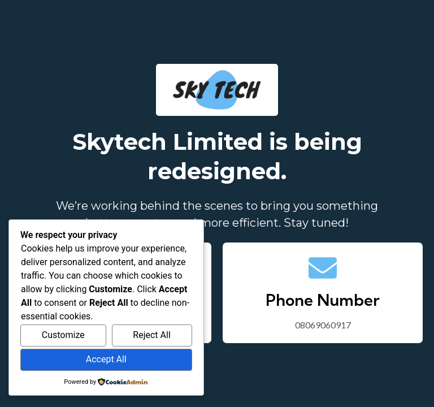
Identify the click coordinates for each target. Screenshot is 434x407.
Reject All (151, 335)
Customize (63, 335)
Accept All (106, 359)
